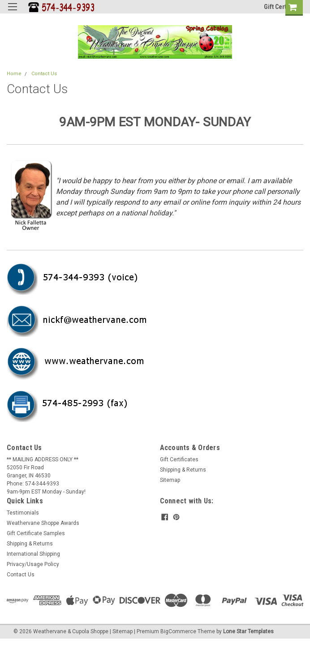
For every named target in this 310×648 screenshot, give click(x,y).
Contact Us (44, 74)
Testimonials (23, 513)
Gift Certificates (179, 459)
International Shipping (33, 554)
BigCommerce (178, 631)
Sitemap (170, 480)
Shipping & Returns (183, 470)
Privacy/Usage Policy (33, 564)
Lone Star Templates (248, 631)
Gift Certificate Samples (36, 533)
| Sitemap (121, 631)
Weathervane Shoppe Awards (43, 523)
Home (14, 74)
